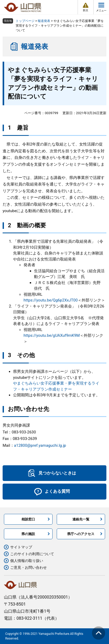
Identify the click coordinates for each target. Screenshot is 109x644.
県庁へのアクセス (80, 534)
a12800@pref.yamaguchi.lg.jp (40, 445)
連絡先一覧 (80, 519)
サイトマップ (21, 547)
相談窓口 (28, 519)
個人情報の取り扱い (26, 561)
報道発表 (44, 21)
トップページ (25, 21)
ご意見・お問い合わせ (28, 567)
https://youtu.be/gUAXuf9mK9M (52, 335)
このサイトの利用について (32, 554)
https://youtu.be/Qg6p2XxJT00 (51, 300)
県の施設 (28, 534)
